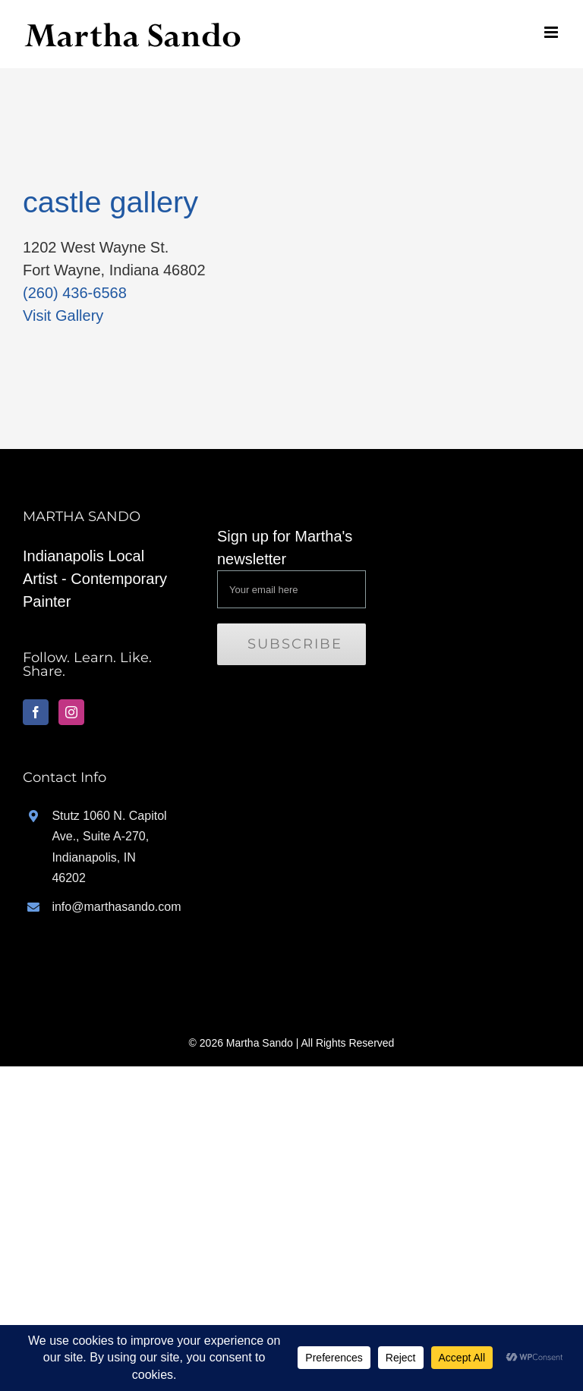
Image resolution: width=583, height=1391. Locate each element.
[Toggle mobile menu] (552, 32)
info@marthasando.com (112, 906)
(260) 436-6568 (75, 292)
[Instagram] (71, 712)
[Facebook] (36, 712)
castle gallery (110, 201)
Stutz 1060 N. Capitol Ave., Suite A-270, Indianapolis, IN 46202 (109, 846)
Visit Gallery (63, 315)
